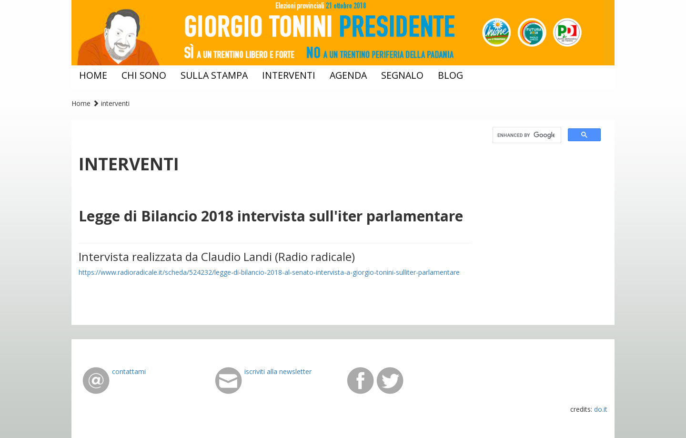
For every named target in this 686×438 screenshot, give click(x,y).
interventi (288, 75)
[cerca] (526, 135)
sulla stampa (214, 75)
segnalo (402, 75)
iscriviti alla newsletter (278, 371)
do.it (600, 409)
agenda (348, 75)
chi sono (143, 75)
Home (81, 103)
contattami (129, 371)
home (93, 75)
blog (450, 75)
